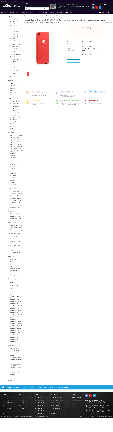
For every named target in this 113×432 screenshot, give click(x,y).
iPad (3, 99)
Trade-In (52, 12)
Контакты (59, 12)
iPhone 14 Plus (8, 59)
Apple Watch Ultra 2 (9, 144)
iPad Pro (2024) (8, 113)
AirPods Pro (7, 86)
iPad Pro (21, 405)
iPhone (4, 16)
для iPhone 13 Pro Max (10, 315)
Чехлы (6, 95)
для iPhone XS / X (9, 341)
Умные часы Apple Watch (11, 225)
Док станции (7, 370)
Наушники (7, 374)
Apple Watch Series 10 (10, 146)
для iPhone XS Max (9, 337)
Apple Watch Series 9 (10, 149)
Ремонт (45, 12)
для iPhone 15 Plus (9, 301)
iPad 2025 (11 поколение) (11, 104)
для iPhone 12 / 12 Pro (10, 326)
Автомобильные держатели (12, 367)
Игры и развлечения (8, 245)
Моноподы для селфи (10, 362)
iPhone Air (7, 28)
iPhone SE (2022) (9, 71)
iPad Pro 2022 (8, 122)
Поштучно (7, 92)
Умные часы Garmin (9, 227)
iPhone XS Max (7, 408)
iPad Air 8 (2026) (8, 101)
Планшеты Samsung (9, 218)
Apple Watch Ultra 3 (9, 140)
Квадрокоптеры (8, 285)
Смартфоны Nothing (9, 205)
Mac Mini (6, 178)
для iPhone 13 (8, 319)
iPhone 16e (7, 41)
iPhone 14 (7, 61)
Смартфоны (6, 188)
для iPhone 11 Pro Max (10, 330)
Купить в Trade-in (73, 61)
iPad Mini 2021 (8, 119)
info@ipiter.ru (82, 416)
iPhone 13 (7, 65)
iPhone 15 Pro (8, 46)
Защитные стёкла (9, 350)
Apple (83, 50)
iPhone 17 (7, 24)
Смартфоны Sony (9, 207)
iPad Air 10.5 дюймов (24, 403)
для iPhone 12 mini (9, 328)
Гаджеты (5, 283)
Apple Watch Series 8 (10, 151)
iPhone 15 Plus (8, 49)
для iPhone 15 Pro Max (10, 297)
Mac (3, 161)
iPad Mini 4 (22, 408)
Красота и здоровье (8, 234)
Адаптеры (7, 180)
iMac (5, 171)
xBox (5, 250)
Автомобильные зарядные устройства (11, 364)
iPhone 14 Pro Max (9, 55)
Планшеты (5, 211)
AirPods (4, 81)
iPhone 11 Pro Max (8, 403)
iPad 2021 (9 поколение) (11, 115)
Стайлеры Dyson (8, 239)
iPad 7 (20, 397)
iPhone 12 (7, 67)
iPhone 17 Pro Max (9, 19)
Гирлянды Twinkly (9, 268)
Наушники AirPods (56, 397)
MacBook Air (7, 169)
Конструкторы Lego (9, 252)
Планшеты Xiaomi (9, 216)
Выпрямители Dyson (9, 241)
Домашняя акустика (9, 273)
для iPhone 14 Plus (9, 310)
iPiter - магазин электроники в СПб (102, 416)
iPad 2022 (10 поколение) (11, 117)
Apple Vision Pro (8, 288)
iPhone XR (5, 411)
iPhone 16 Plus (8, 36)
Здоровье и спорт (9, 372)
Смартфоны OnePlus (10, 200)
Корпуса (6, 153)
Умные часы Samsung (10, 230)
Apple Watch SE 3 (9, 137)
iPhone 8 (5, 413)
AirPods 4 (6, 83)
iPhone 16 (7, 38)
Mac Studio (7, 175)
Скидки (38, 12)
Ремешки (6, 155)
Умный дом (7, 275)
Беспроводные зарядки (11, 348)
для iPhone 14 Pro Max (10, 306)
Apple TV (6, 266)
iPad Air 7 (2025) (8, 108)
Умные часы (6, 222)
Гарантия (3, 12)
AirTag (6, 290)
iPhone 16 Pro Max (9, 32)
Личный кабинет (69, 12)
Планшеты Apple (9, 214)
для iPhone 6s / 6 (39, 413)
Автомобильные (55, 408)
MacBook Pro (7, 167)
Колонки (6, 264)
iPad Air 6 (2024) (8, 124)
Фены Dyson (7, 236)
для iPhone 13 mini (9, 321)
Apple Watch (6, 132)
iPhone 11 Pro (6, 400)
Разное (6, 376)
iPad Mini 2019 (22, 400)
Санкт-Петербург (5, 1)
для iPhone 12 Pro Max (10, 324)
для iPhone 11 (8, 335)
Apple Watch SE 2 (9, 142)
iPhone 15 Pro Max (9, 44)
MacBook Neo (8, 164)
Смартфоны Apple (9, 191)
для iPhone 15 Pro (9, 299)
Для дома (5, 256)
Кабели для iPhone (56, 405)
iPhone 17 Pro (8, 21)
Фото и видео (6, 279)
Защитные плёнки (9, 353)
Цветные (6, 90)
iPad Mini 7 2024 (8, 110)
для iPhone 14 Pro (9, 308)
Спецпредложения (27, 12)
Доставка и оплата (14, 12)
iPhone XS (5, 405)
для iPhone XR (8, 339)
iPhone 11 (7, 73)
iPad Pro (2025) (8, 106)
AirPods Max (7, 88)
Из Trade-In (7, 77)
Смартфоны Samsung (10, 194)
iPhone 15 (7, 51)
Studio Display (8, 173)
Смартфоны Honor (9, 202)
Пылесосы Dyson (9, 259)
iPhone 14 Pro (8, 57)
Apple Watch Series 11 (10, 135)
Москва (14, 1)
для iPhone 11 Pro (9, 332)
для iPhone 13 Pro (9, 317)
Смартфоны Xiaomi (9, 198)
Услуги (4, 380)
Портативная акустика (10, 270)
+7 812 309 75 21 (95, 400)
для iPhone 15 (8, 303)
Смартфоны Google (9, 196)
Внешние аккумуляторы (11, 359)
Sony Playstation (8, 248)
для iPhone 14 (8, 312)
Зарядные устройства (10, 357)
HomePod (6, 261)
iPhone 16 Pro (8, 34)
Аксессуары (7, 126)
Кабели (6, 182)
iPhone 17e (7, 26)
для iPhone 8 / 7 (39, 411)
